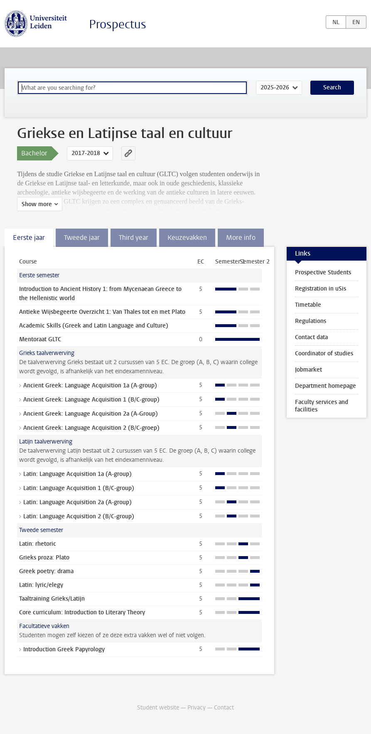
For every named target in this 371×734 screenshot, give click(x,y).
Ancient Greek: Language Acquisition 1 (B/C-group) (91, 400)
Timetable (308, 305)
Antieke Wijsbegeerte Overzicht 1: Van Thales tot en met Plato (102, 312)
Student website (158, 708)
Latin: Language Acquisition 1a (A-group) (77, 474)
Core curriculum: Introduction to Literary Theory (82, 612)
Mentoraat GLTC (40, 339)
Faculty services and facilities (321, 406)
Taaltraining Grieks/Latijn (52, 599)
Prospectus (117, 24)
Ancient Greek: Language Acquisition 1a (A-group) (90, 385)
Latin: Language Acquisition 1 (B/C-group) (78, 488)
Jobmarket (308, 370)
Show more (37, 204)
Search (332, 87)
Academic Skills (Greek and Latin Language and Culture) (93, 326)
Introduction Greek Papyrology (64, 649)
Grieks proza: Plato (44, 558)
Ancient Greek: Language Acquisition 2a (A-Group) (90, 414)
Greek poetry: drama (46, 571)
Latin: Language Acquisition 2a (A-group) (77, 502)
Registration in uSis (320, 289)
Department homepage (325, 386)
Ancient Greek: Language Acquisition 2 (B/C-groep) (91, 428)
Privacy (196, 708)
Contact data (311, 337)
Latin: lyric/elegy (41, 585)
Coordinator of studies (324, 353)
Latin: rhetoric (37, 544)
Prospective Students (323, 272)
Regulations (310, 321)
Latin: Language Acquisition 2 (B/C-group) (78, 516)
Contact (224, 708)
